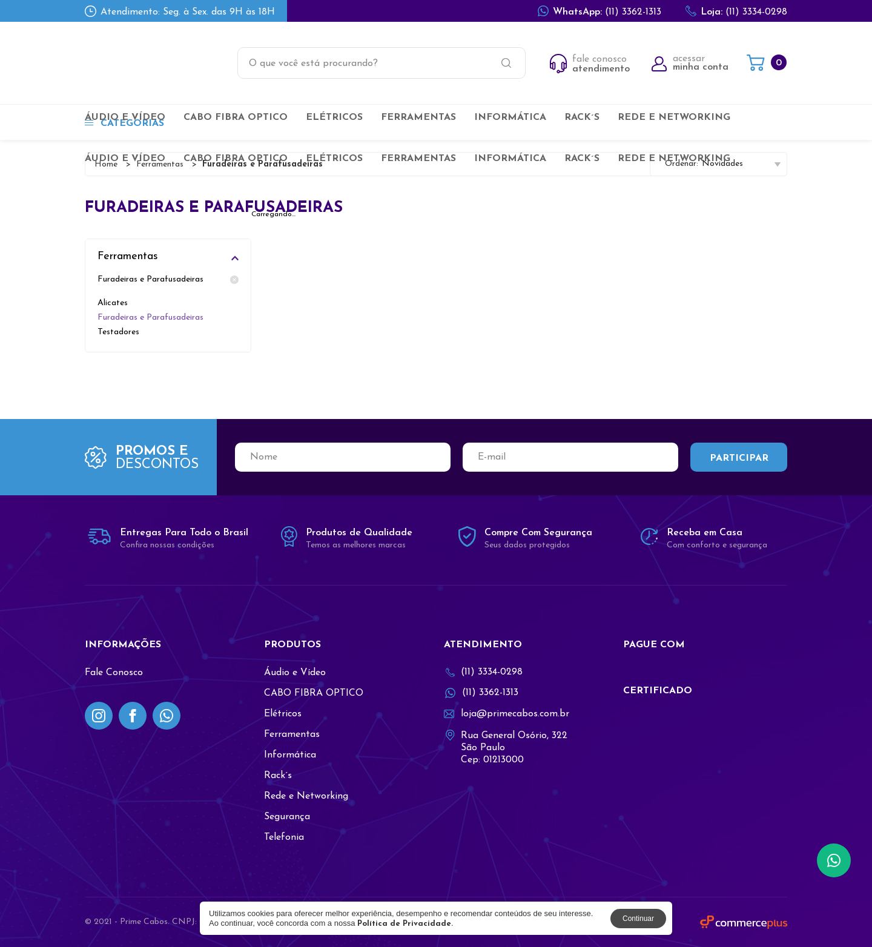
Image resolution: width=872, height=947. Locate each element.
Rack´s (582, 117)
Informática (510, 117)
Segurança (287, 817)
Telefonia (284, 837)
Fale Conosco (114, 673)
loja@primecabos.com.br (506, 714)
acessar (690, 62)
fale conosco (590, 64)
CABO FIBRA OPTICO (235, 117)
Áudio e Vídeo (125, 117)
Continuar (638, 918)
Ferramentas (418, 117)
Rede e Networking (674, 117)
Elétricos (334, 117)
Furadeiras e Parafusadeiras (168, 280)
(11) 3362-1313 (599, 11)
